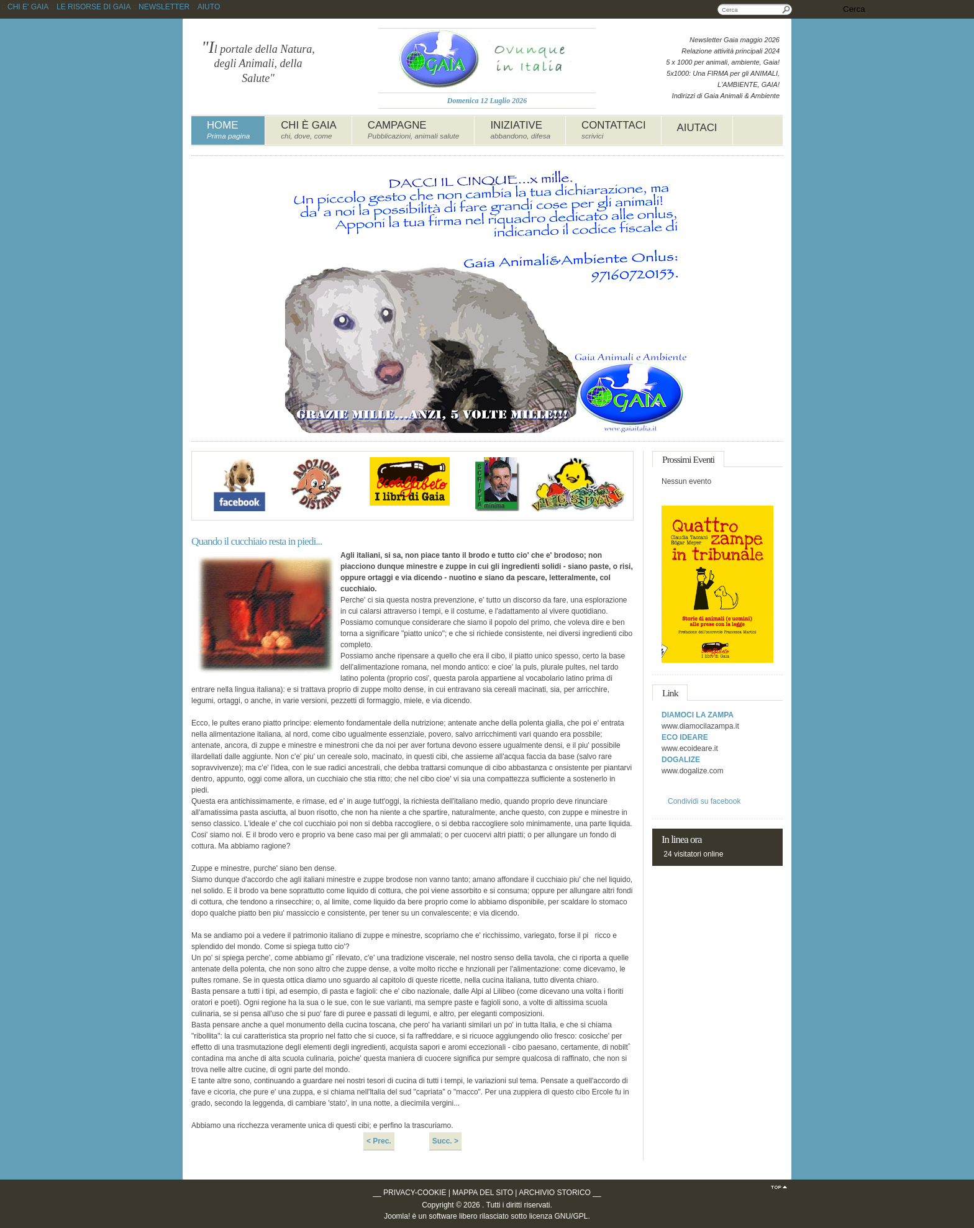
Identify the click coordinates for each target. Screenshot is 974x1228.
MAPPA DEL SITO (482, 1192)
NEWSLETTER (164, 6)
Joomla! (397, 1216)
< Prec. (378, 1141)
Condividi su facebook (704, 801)
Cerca (786, 9)
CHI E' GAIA (27, 6)
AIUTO (209, 6)
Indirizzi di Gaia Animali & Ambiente (726, 95)
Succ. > (445, 1141)
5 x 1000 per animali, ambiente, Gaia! (723, 62)
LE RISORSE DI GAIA (93, 6)
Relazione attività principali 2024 (730, 51)
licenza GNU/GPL (558, 1216)
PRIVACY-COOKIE (414, 1192)
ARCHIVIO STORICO (555, 1192)
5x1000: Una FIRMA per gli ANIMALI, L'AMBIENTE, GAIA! (723, 79)
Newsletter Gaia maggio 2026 (735, 39)
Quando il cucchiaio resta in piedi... (256, 541)
